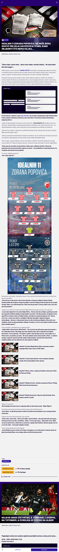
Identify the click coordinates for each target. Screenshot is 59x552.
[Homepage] (57, 2)
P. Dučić (5, 40)
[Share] (3, 549)
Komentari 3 (18, 549)
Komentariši (44, 549)
